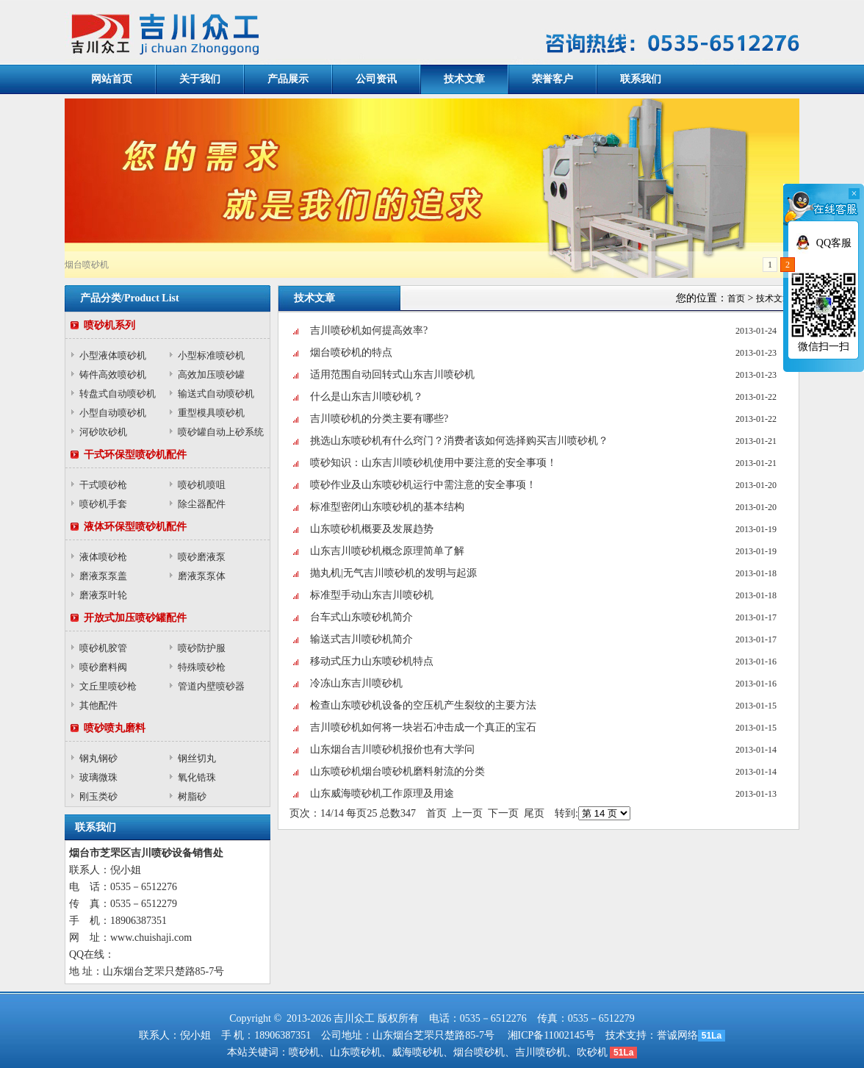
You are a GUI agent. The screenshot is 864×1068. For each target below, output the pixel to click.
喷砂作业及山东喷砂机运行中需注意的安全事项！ (423, 484)
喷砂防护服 (202, 647)
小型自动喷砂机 (112, 412)
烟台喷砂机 (479, 1052)
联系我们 (640, 79)
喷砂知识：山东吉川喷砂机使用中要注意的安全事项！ (433, 462)
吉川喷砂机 (540, 1052)
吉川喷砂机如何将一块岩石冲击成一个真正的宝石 (423, 727)
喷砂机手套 (103, 503)
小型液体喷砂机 (112, 355)
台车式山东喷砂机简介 (361, 617)
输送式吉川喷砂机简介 (361, 639)
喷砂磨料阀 (103, 667)
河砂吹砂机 (103, 431)
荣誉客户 (552, 79)
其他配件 (98, 705)
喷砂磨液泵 (202, 556)
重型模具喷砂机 (211, 412)
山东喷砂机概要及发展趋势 (371, 528)
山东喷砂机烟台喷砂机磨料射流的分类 (397, 771)
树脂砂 (192, 796)
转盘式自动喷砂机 (117, 393)
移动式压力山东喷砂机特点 (371, 661)
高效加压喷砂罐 (211, 374)
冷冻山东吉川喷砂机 (356, 683)
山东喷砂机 (355, 1052)
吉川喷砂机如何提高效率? (369, 330)
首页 (736, 298)
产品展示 (288, 79)
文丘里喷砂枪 (108, 686)
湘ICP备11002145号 (551, 1035)
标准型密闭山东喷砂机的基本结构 (387, 506)
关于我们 (199, 79)
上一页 (467, 813)
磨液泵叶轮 (103, 595)
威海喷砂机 (417, 1052)
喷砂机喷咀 (202, 484)
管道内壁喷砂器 (211, 686)
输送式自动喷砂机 (216, 393)
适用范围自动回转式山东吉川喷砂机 (392, 374)
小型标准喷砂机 (211, 355)
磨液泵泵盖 (103, 575)
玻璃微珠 (98, 777)
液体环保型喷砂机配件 (135, 526)
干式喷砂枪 (103, 484)
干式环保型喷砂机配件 (135, 454)
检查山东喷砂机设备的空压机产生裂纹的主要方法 (423, 705)
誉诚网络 (677, 1035)
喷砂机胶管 (103, 647)
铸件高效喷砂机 (112, 374)
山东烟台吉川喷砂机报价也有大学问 (392, 749)
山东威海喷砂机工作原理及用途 (382, 793)
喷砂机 (304, 1052)
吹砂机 (592, 1052)
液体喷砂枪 (103, 556)
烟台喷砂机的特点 (351, 352)
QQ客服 (834, 242)
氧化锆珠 (197, 777)
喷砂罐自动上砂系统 (221, 431)
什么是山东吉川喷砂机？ (366, 396)
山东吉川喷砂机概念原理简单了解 (387, 550)
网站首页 (111, 79)
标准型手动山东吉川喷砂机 (371, 595)
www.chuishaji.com (151, 937)
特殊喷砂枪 (202, 667)
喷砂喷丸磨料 (114, 728)
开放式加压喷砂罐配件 (135, 617)
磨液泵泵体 (202, 575)
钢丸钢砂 (98, 758)
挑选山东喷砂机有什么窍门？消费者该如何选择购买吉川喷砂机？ (459, 440)
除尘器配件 (202, 503)
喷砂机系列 (109, 325)
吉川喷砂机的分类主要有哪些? (379, 418)
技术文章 (464, 79)
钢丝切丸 (197, 758)
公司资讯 (376, 79)
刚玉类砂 (98, 796)
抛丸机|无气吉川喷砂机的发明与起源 (393, 572)
